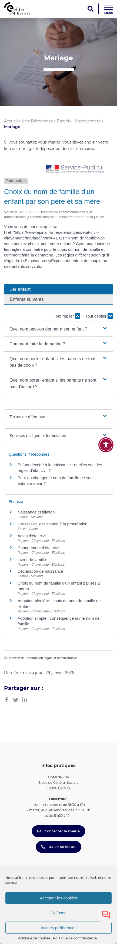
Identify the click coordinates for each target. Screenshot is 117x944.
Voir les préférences (58, 927)
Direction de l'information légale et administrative (42, 658)
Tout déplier (99, 316)
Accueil (11, 121)
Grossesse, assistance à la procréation (52, 524)
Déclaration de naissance (40, 571)
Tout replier (67, 316)
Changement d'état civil (38, 547)
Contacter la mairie (58, 831)
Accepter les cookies (58, 898)
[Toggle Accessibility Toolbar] (106, 445)
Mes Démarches (37, 121)
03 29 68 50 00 (58, 847)
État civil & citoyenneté (79, 121)
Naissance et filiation (36, 512)
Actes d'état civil (32, 535)
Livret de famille (32, 559)
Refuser (58, 912)
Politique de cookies (34, 938)
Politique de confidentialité (75, 938)
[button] (58, 329)
